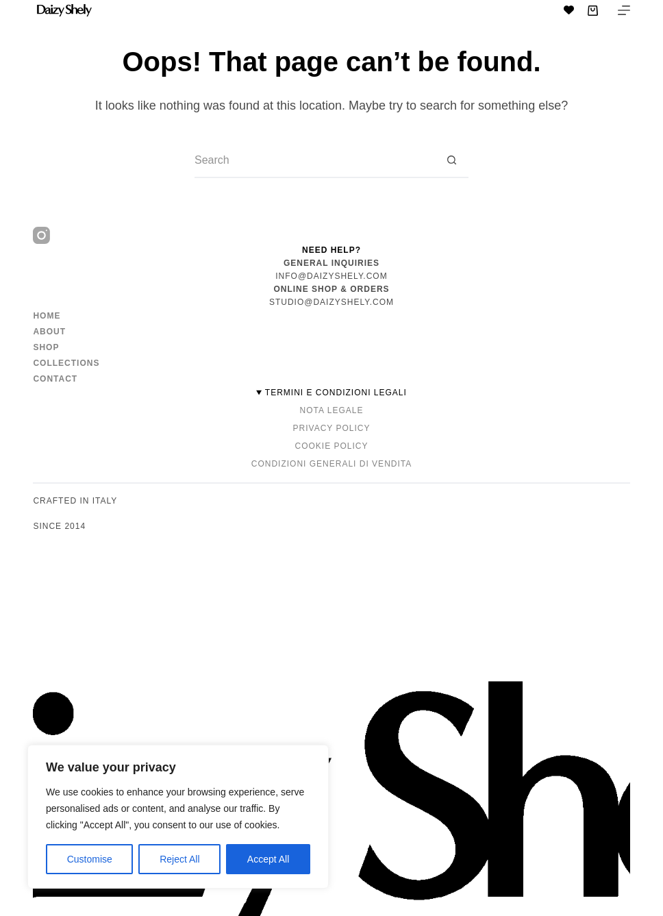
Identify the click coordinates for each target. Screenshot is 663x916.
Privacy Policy (332, 428)
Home (46, 316)
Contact (55, 379)
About (49, 331)
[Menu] (624, 10)
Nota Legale (332, 410)
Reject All (179, 859)
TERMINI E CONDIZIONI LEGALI (336, 392)
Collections (66, 363)
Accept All (268, 859)
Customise (89, 859)
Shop (46, 347)
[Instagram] (41, 235)
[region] (178, 817)
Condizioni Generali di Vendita (331, 464)
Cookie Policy (331, 446)
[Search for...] (314, 161)
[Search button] (451, 161)
